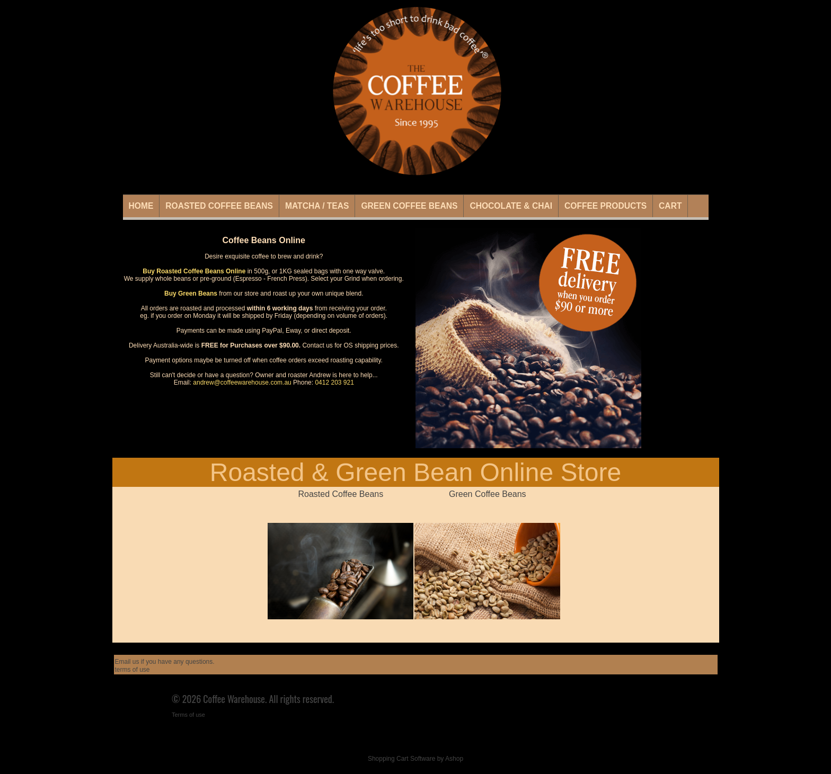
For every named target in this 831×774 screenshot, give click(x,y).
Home (141, 205)
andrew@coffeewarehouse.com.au (242, 382)
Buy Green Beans (190, 293)
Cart (670, 205)
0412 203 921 (334, 382)
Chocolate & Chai (511, 205)
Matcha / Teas (317, 205)
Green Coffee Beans (409, 205)
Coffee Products (605, 205)
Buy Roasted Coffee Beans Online (194, 271)
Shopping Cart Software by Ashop (415, 758)
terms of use (132, 669)
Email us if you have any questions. (165, 661)
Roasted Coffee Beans (219, 205)
